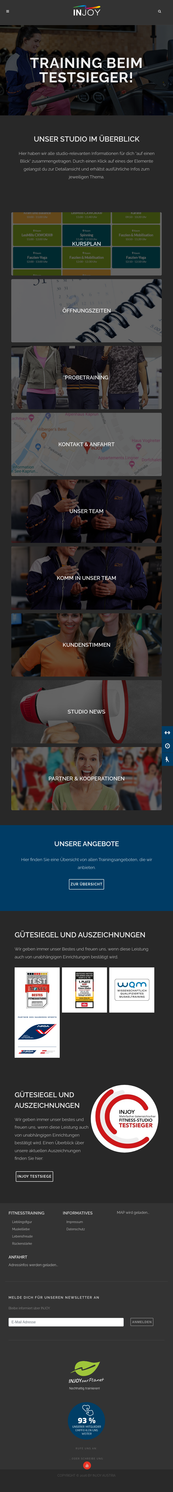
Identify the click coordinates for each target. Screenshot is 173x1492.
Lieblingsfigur (22, 1222)
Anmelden (142, 1322)
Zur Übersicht (86, 884)
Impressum (74, 1222)
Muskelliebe (21, 1229)
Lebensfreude (22, 1236)
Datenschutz (75, 1229)
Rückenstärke (22, 1243)
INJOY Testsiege (34, 1176)
